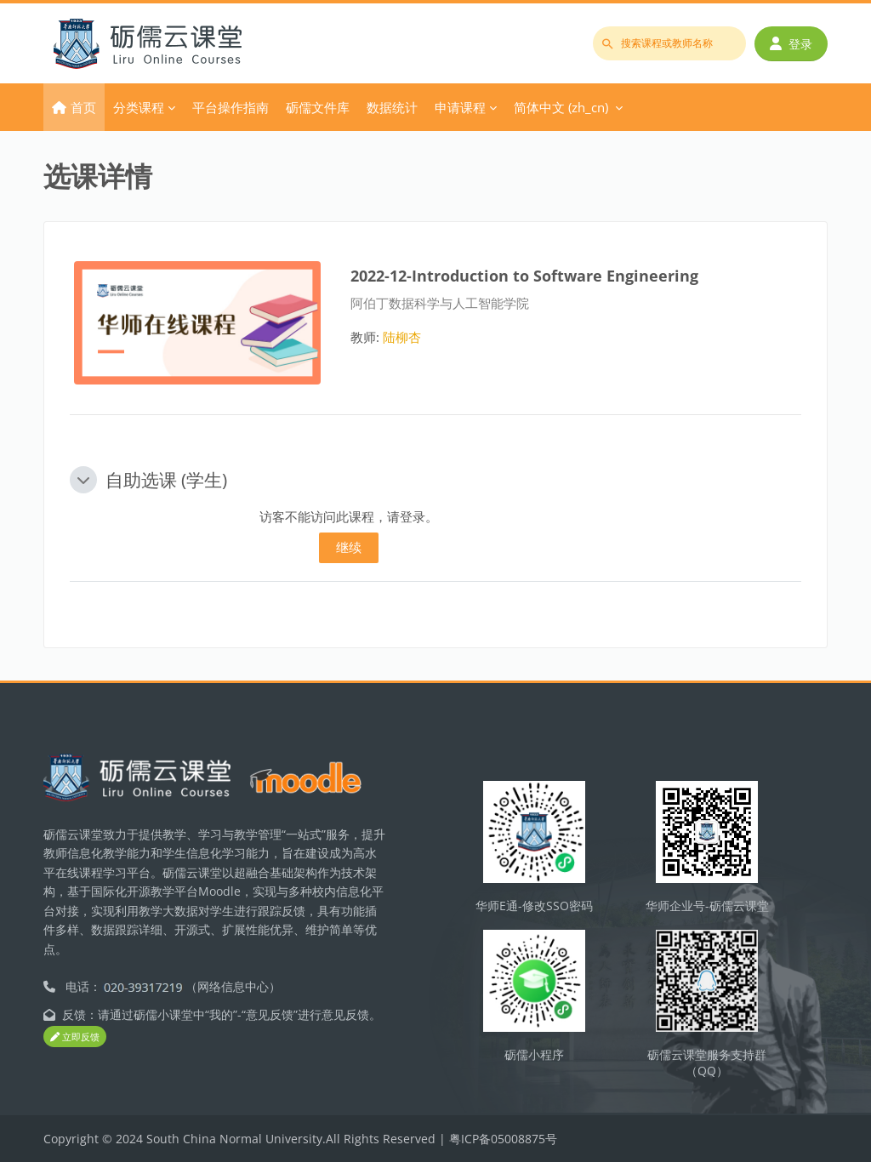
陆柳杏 (402, 336)
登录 (791, 44)
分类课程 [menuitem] (138, 107)
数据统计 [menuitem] (392, 107)
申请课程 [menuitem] (460, 107)
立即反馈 (75, 1036)
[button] (83, 479)
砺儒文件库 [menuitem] (318, 107)
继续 (348, 546)
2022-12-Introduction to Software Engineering (524, 275)
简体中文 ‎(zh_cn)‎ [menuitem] (561, 107)
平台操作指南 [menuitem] (230, 107)
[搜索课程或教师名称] (669, 43)
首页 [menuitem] (83, 107)
